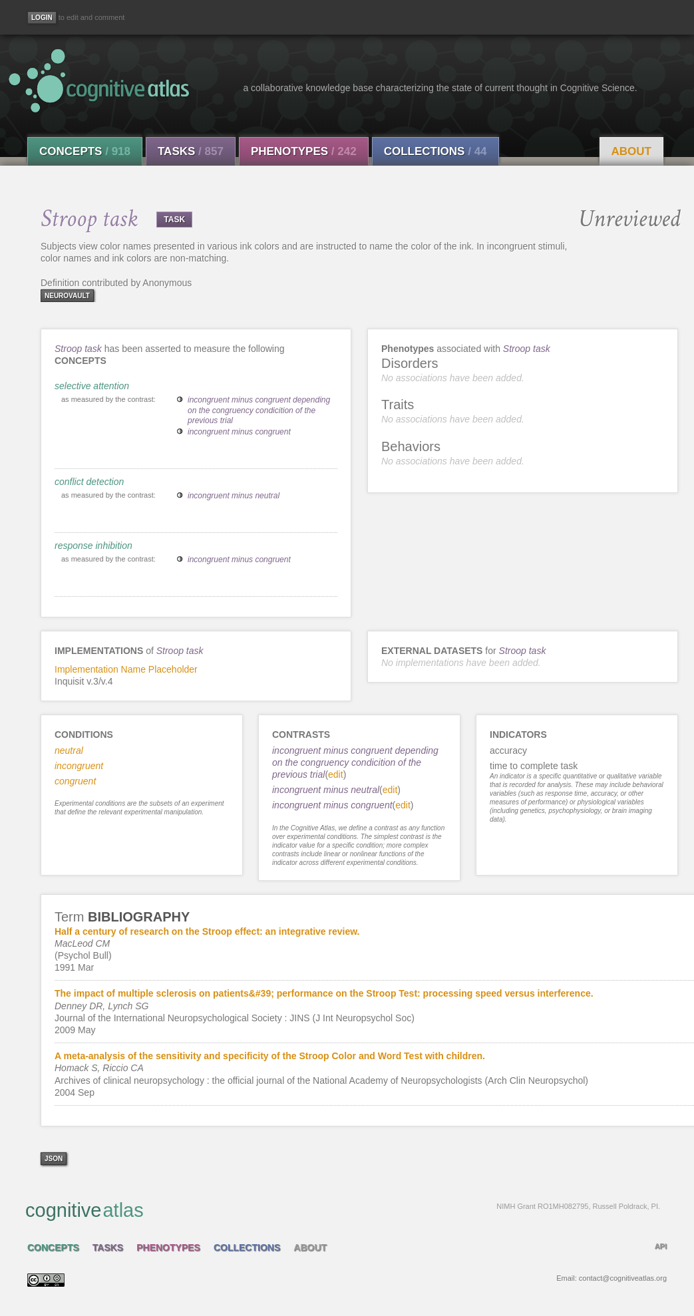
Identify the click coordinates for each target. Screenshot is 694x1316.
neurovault (67, 295)
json (54, 1158)
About (631, 151)
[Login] (42, 17)
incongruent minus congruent (239, 431)
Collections (435, 151)
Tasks (191, 151)
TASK (174, 219)
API (661, 1246)
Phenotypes (304, 151)
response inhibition (93, 545)
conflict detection (89, 481)
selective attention (92, 386)
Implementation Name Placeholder (126, 669)
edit (335, 774)
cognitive (342, 1209)
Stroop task (78, 348)
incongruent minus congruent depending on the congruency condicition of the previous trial (259, 410)
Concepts (84, 151)
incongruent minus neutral (233, 495)
